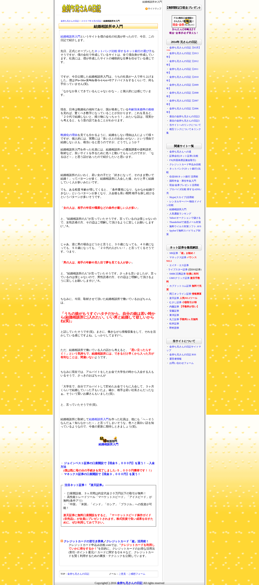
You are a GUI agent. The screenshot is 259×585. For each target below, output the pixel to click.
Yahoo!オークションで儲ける (185, 217)
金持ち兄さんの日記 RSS (182, 354)
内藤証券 (174, 306)
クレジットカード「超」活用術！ (127, 541)
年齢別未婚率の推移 (141, 109)
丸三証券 (174, 319)
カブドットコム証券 (180, 286)
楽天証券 (174, 298)
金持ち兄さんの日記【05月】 (185, 47)
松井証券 (174, 323)
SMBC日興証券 (177, 273)
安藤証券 (174, 310)
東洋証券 (174, 315)
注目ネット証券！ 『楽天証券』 (85, 485)
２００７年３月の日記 (91, 21)
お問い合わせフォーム (181, 363)
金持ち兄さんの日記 (70, 21)
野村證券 (174, 327)
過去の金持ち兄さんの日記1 (184, 120)
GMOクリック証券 (179, 278)
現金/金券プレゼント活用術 (184, 185)
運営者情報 (175, 358)
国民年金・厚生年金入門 (182, 180)
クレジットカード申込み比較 (185, 164)
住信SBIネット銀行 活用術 (183, 176)
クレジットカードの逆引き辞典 (83, 541)
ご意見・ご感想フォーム (132, 573)
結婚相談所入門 (70, 36)
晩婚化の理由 (69, 134)
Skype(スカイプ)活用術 (181, 197)
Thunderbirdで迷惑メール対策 (185, 222)
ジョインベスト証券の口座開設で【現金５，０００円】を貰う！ (105, 463)
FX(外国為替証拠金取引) (182, 160)
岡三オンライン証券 (180, 293)
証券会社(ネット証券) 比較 (183, 156)
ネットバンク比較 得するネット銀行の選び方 (123, 51)
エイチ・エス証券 (179, 265)
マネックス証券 (177, 257)
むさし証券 (175, 302)
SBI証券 (173, 253)
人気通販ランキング (180, 213)
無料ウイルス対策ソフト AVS (185, 226)
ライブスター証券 (178, 269)
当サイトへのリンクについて (185, 125)
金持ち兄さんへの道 (180, 151)
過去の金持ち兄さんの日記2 (184, 116)
